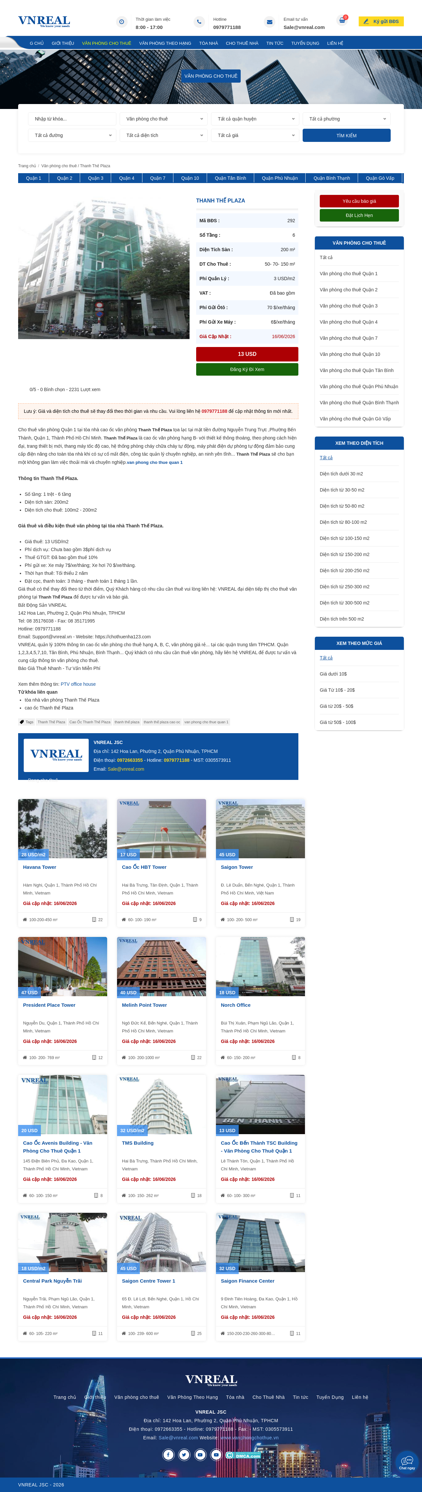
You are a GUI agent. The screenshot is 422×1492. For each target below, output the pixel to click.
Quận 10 (190, 178)
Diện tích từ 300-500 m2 (345, 602)
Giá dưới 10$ (333, 674)
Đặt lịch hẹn (359, 215)
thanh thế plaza (127, 722)
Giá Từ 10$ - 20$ (337, 690)
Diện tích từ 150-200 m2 (345, 554)
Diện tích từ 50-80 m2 (342, 506)
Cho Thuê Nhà (242, 43)
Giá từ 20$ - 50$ (336, 706)
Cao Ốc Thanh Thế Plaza (90, 722)
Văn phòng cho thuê (106, 43)
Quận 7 (158, 178)
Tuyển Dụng (305, 43)
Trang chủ (31, 43)
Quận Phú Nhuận (280, 178)
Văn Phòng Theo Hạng (165, 43)
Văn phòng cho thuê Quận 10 (350, 354)
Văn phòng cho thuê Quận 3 (348, 305)
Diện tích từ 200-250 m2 (345, 570)
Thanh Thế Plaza (51, 722)
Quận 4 (126, 178)
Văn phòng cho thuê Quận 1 (348, 273)
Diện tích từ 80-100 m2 (343, 522)
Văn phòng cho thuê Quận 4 (348, 322)
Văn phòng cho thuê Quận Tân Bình (357, 370)
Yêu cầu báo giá (359, 201)
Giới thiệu (63, 43)
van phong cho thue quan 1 (155, 462)
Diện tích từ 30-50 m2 (342, 490)
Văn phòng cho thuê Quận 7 (348, 338)
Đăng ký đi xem (247, 369)
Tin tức (275, 43)
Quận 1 (33, 178)
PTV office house (78, 684)
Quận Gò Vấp (380, 178)
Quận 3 (95, 178)
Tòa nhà (208, 43)
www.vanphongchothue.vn (250, 1437)
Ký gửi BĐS (386, 21)
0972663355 (130, 760)
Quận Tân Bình (230, 178)
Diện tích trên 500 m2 (342, 619)
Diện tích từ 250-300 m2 (345, 586)
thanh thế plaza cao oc (162, 722)
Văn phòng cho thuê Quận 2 (348, 289)
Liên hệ (335, 43)
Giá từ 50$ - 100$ (338, 722)
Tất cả (326, 257)
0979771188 (227, 27)
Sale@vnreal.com (304, 27)
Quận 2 (64, 178)
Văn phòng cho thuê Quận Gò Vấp (355, 418)
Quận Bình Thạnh (332, 178)
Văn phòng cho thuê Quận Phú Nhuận (359, 386)
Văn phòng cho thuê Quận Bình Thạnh (359, 402)
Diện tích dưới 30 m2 (341, 473)
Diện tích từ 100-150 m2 (345, 538)
